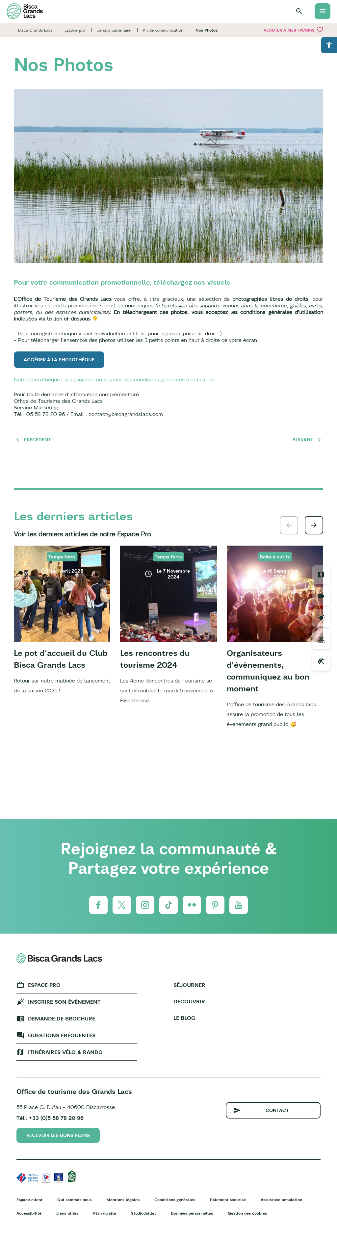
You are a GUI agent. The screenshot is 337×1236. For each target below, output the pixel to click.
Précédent (37, 440)
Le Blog (184, 1018)
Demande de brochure (61, 1018)
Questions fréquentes (61, 1035)
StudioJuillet (143, 1213)
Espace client (29, 1199)
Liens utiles (67, 1213)
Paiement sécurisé (228, 1199)
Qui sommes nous (74, 1199)
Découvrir (189, 1001)
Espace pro (75, 30)
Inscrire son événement (64, 1001)
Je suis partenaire (114, 30)
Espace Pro (44, 985)
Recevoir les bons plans (58, 1135)
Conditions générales (174, 1199)
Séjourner (189, 985)
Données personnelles (192, 1213)
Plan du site (104, 1213)
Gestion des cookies (247, 1213)
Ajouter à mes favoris (294, 30)
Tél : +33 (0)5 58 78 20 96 (50, 1118)
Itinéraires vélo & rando (65, 1052)
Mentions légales (123, 1199)
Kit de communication (163, 30)
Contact (277, 1110)
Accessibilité (28, 1213)
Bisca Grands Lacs (35, 30)
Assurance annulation (281, 1199)
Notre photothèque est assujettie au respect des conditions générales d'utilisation (114, 379)
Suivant (303, 440)
